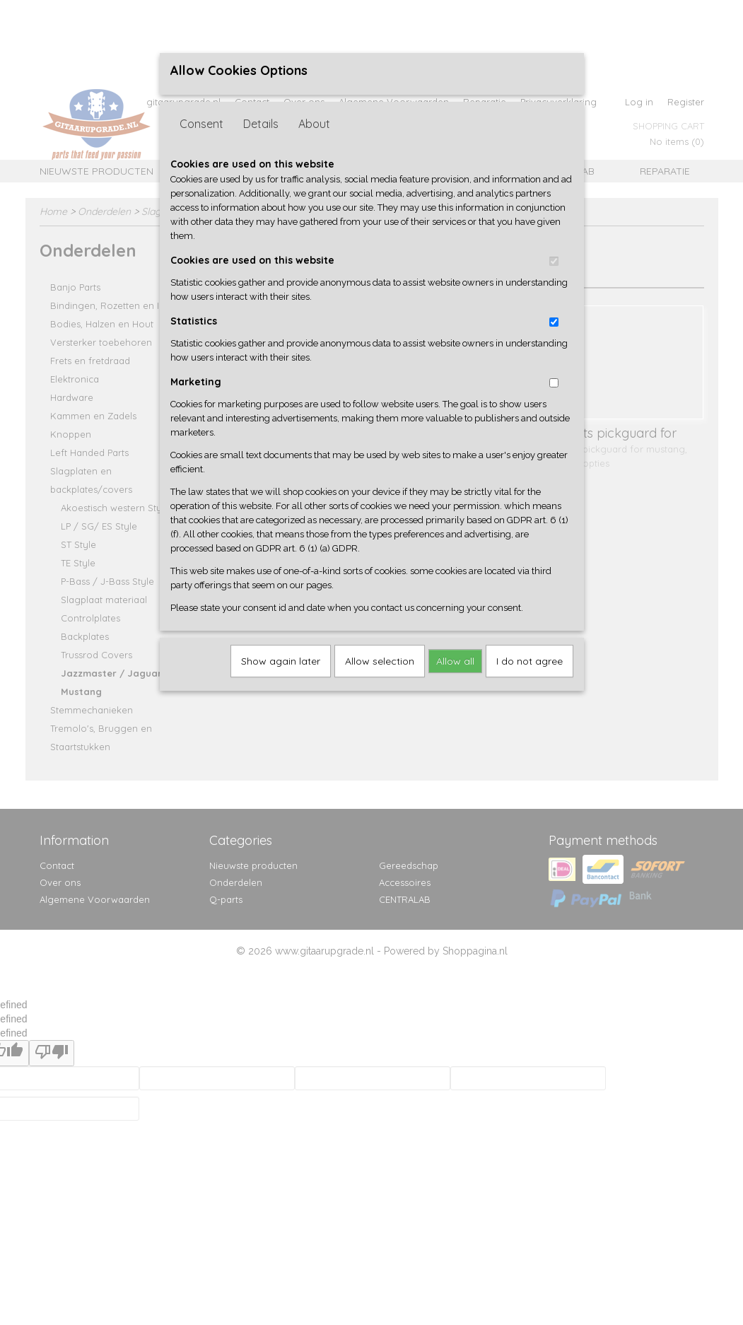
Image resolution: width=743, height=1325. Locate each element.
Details (261, 124)
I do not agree (529, 661)
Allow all (455, 661)
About (314, 124)
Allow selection (379, 661)
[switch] (553, 261)
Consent (201, 124)
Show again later (280, 661)
